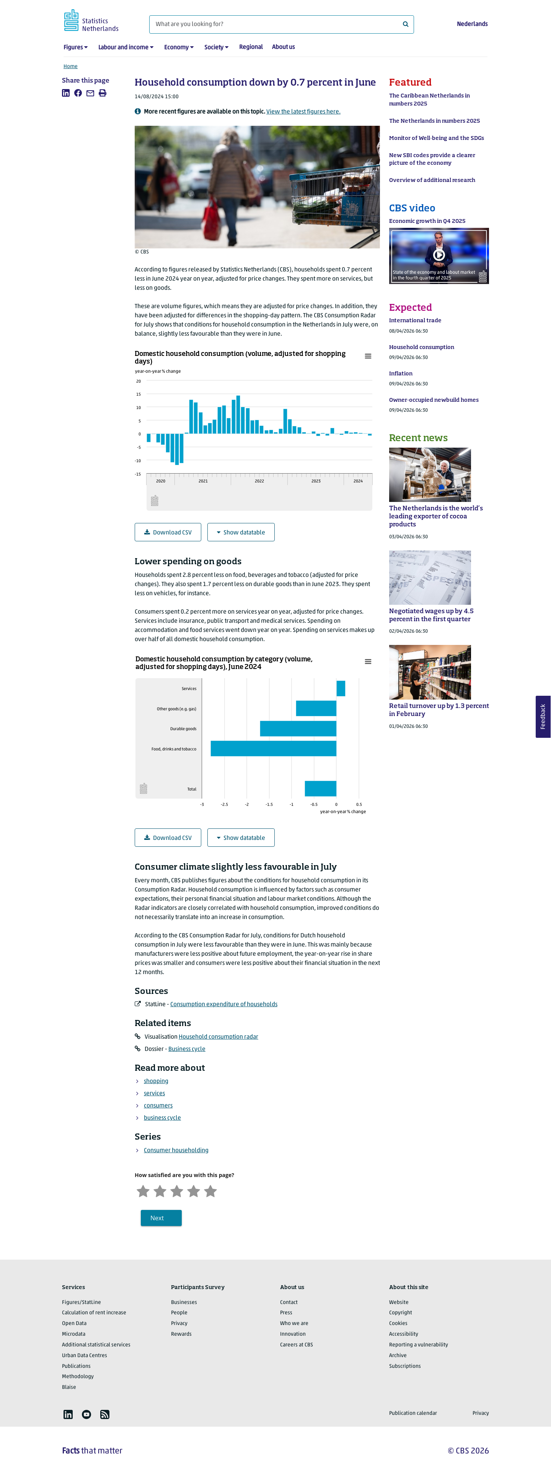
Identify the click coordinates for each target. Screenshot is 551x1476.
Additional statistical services (96, 1345)
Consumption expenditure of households (223, 1005)
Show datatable (241, 532)
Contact (289, 1302)
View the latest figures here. (303, 112)
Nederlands (472, 24)
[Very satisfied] (210, 1190)
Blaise (69, 1387)
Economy (176, 48)
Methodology (78, 1376)
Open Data (74, 1323)
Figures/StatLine (81, 1302)
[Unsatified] (160, 1190)
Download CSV (168, 532)
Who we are (294, 1323)
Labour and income (123, 48)
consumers (158, 1106)
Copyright (400, 1312)
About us (283, 47)
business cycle (162, 1118)
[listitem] (65, 92)
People (179, 1312)
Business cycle (186, 1049)
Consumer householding (176, 1151)
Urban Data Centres (84, 1355)
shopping (156, 1081)
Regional (251, 47)
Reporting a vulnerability (418, 1345)
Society (213, 48)
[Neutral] (176, 1190)
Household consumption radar (218, 1037)
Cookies (398, 1323)
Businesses (184, 1302)
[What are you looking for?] (281, 24)
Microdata (73, 1334)
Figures (73, 48)
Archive (398, 1355)
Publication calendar (413, 1413)
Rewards (181, 1334)
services (154, 1094)
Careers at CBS (296, 1345)
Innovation (293, 1334)
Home (71, 66)
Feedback (543, 716)
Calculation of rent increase (94, 1312)
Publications (76, 1366)
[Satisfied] (193, 1190)
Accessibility (403, 1334)
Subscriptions (405, 1366)
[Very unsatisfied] (143, 1190)
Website (399, 1302)
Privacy (179, 1323)
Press (286, 1312)
